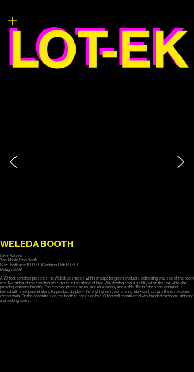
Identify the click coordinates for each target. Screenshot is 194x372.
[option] (97, 162)
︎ (12, 20)
